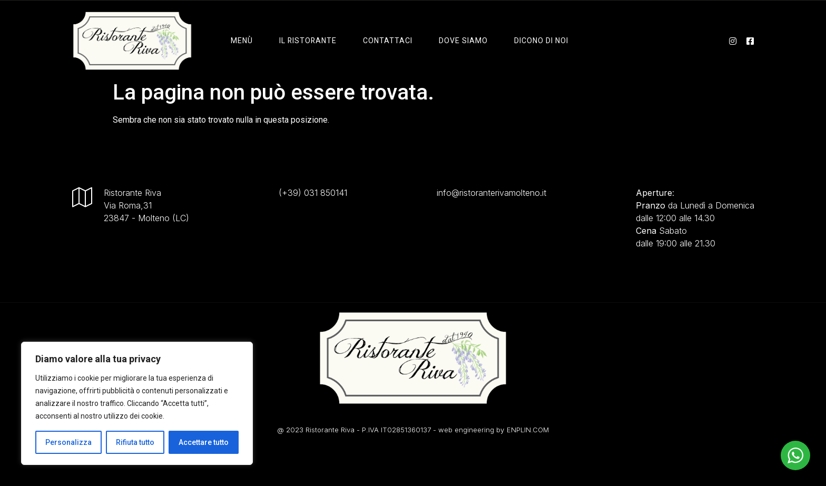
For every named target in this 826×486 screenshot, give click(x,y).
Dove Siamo (463, 40)
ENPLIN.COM (528, 429)
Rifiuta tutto (135, 442)
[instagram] (732, 40)
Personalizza (68, 442)
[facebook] (750, 40)
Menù (242, 40)
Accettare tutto (204, 442)
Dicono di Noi (541, 40)
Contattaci (387, 40)
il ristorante (308, 40)
